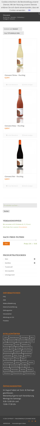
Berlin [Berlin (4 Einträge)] (32, 337)
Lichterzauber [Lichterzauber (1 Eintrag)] (8, 355)
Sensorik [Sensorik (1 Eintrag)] (24, 362)
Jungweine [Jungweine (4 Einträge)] (17, 351)
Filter (6, 243)
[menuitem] (6, 423)
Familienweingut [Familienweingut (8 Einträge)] (8, 344)
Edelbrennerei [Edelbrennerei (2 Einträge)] (21, 341)
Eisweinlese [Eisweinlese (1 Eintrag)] (30, 341)
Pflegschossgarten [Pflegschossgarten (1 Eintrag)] (9, 358)
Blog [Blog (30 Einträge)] (5, 341)
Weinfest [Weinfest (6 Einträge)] (23, 369)
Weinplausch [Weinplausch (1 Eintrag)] (7, 373)
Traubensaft (9, 267)
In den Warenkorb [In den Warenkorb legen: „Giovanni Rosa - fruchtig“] (12, 135)
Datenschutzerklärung (10, 307)
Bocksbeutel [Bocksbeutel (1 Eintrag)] (11, 341)
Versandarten (23, 227)
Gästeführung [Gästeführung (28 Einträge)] (25, 344)
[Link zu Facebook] (29, 421)
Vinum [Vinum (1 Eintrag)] (22, 366)
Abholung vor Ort (8, 317)
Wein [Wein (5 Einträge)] (27, 366)
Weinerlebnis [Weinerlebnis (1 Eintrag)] (15, 369)
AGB (4, 300)
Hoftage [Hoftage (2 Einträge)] (19, 348)
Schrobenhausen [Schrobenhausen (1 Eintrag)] (8, 362)
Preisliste (6, 321)
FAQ (4, 296)
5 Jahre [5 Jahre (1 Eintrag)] (6, 337)
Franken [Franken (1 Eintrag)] (17, 344)
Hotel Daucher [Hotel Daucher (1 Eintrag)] (27, 348)
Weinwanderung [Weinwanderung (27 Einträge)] (29, 373)
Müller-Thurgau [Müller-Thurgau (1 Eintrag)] (18, 355)
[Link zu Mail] (35, 421)
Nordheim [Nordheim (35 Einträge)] (27, 355)
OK (29, 10)
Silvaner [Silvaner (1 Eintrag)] (31, 362)
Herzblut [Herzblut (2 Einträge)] (6, 348)
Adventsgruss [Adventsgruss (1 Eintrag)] (25, 337)
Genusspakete (9, 271)
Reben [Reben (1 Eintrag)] (23, 358)
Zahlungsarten (7, 310)
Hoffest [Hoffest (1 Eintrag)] (13, 348)
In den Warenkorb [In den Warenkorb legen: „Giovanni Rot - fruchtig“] (12, 186)
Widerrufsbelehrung (9, 303)
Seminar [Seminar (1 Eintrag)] (17, 362)
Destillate (20, 263)
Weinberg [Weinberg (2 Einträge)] (6, 369)
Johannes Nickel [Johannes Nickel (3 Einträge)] (8, 351)
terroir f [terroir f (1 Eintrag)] (6, 366)
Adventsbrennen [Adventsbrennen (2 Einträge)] (14, 337)
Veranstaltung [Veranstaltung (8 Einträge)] (14, 366)
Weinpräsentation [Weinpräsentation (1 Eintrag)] (18, 373)
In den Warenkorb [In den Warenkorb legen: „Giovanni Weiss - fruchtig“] (12, 85)
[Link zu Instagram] (32, 421)
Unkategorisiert (10, 275)
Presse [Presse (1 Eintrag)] (18, 358)
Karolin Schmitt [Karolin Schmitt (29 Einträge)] (27, 351)
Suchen (6, 211)
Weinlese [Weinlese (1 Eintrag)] (29, 369)
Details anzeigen (27, 85)
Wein (20, 259)
